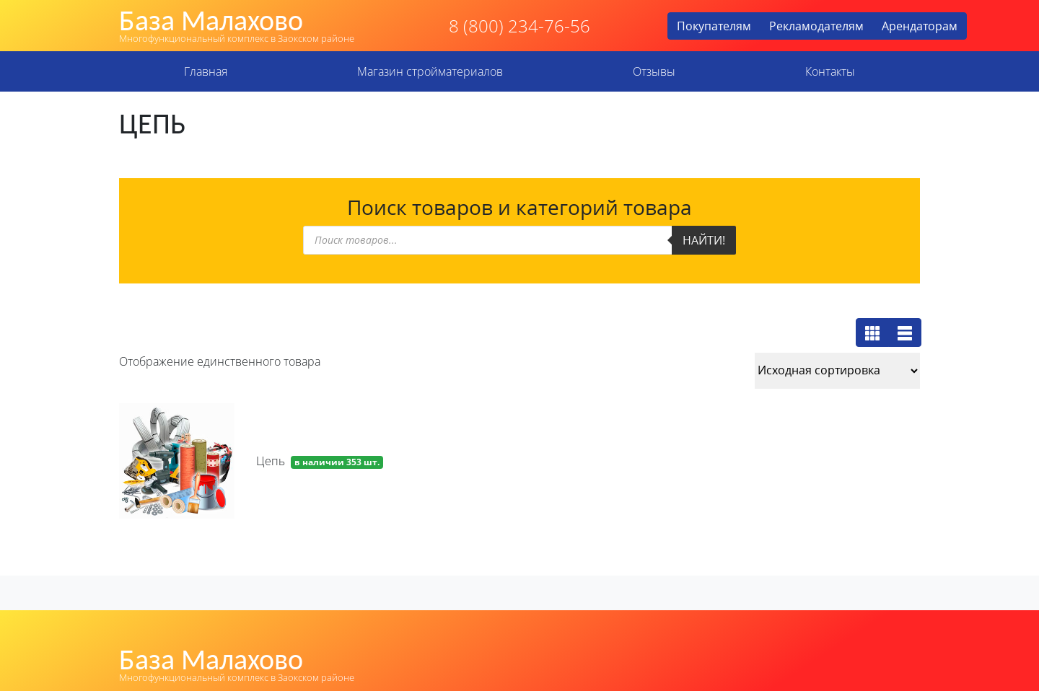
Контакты (830, 71)
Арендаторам (919, 26)
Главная (205, 71)
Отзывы (654, 71)
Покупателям (714, 26)
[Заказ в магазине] (837, 371)
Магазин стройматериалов (430, 71)
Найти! (704, 240)
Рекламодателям (816, 26)
